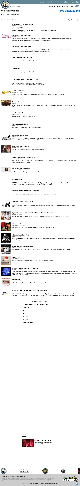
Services (58, 6)
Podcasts (42, 2)
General (25, 311)
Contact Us (22, 476)
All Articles (26, 308)
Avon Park (15, 6)
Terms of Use (5, 476)
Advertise (66, 2)
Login (77, 2)
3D (55, 2)
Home (3, 14)
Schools (25, 320)
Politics (25, 314)
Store (60, 2)
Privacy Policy (14, 476)
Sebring (71, 6)
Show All (46, 301)
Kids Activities (28, 323)
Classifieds (49, 2)
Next (40, 301)
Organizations (65, 6)
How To (25, 317)
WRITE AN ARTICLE (70, 11)
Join (73, 2)
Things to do (52, 6)
